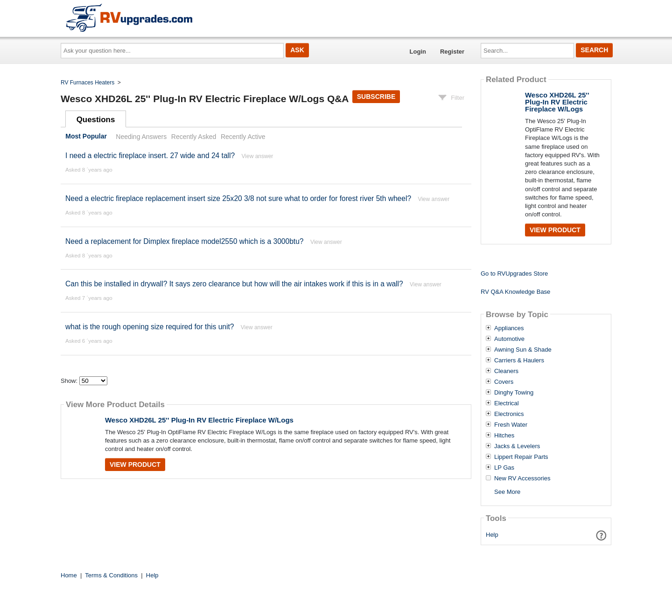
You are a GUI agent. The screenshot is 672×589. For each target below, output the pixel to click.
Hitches (504, 435)
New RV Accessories (522, 478)
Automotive (509, 339)
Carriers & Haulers (519, 360)
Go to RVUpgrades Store (514, 273)
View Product (135, 464)
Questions (96, 119)
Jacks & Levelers (517, 446)
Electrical (506, 403)
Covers (503, 382)
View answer (257, 156)
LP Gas (504, 467)
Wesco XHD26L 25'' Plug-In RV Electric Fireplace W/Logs (199, 420)
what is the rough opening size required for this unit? (149, 327)
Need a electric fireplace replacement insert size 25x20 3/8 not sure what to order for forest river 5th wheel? (238, 198)
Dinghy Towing (513, 392)
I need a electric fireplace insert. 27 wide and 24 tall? (151, 155)
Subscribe (376, 96)
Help (492, 534)
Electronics (509, 414)
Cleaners (506, 371)
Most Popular (86, 136)
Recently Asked (193, 136)
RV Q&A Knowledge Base (515, 291)
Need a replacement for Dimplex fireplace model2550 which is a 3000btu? (184, 241)
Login (418, 51)
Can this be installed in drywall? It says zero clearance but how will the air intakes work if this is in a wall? (234, 284)
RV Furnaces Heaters (87, 82)
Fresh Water (510, 425)
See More (507, 491)
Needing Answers (141, 136)
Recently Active (243, 136)
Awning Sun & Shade (523, 349)
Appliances (509, 328)
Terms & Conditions (111, 575)
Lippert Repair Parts (521, 457)
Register (452, 51)
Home (69, 575)
